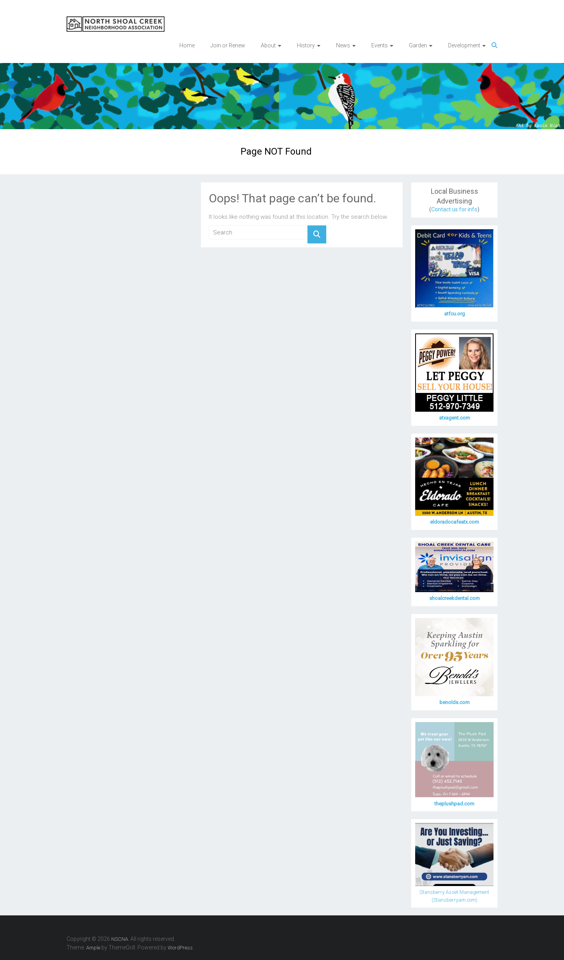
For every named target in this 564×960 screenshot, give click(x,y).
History (306, 45)
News (343, 45)
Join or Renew (227, 45)
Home (187, 45)
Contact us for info (454, 209)
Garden (418, 45)
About (268, 45)
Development (464, 45)
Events (379, 45)
